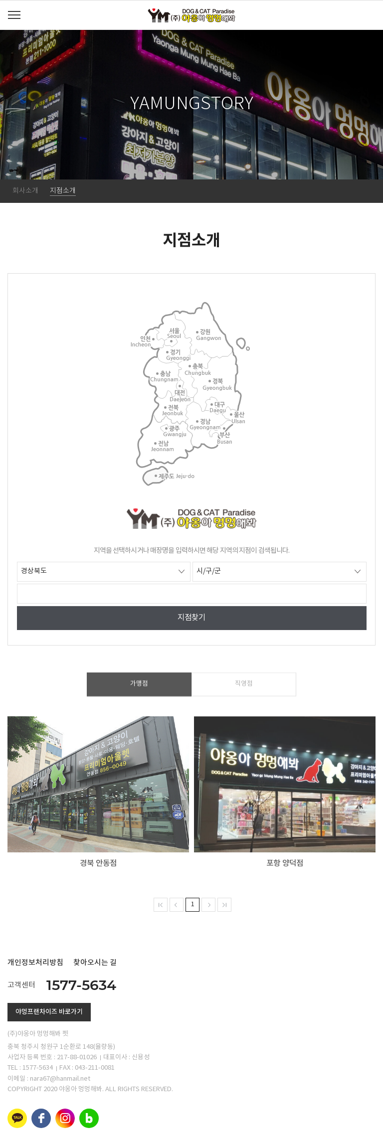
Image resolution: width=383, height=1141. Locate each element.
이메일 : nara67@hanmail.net (48, 1079)
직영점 (244, 691)
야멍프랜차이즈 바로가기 (49, 1012)
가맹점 (139, 691)
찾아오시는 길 (95, 963)
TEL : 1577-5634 (30, 1068)
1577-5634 (81, 985)
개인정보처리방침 (35, 963)
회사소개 (25, 191)
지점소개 (63, 191)
